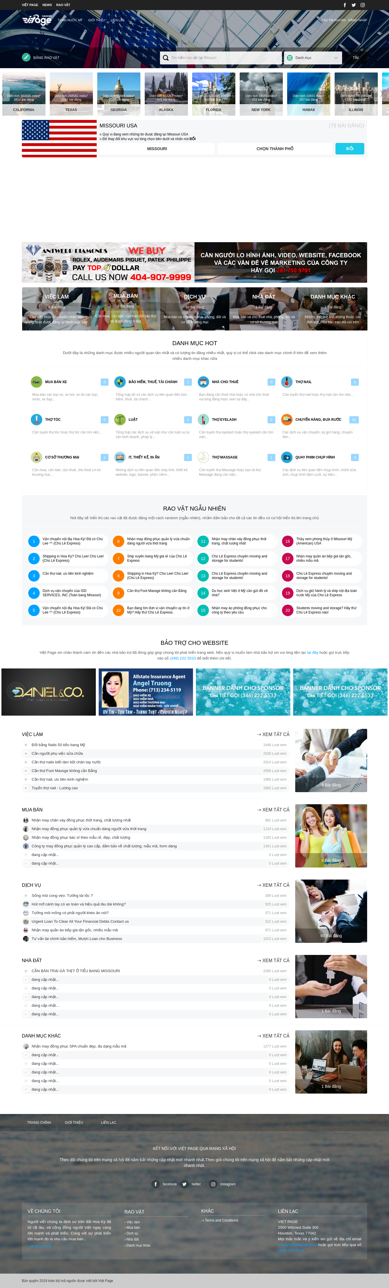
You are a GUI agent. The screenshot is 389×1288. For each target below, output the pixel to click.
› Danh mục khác (137, 1245)
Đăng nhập (357, 20)
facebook (164, 1184)
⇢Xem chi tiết (39, 1246)
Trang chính (39, 1123)
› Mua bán (132, 1228)
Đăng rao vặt (41, 57)
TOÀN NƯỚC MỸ (70, 20)
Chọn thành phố (275, 148)
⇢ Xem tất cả (273, 734)
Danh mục (303, 58)
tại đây (313, 652)
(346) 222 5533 (183, 658)
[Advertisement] (194, 202)
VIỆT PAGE (30, 5)
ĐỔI (350, 148)
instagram (222, 1184)
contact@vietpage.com (297, 1245)
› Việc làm (132, 1222)
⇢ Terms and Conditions (219, 1220)
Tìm (356, 58)
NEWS (47, 5)
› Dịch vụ (131, 1233)
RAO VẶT (63, 5)
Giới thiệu (96, 20)
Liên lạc (118, 20)
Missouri (157, 148)
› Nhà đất (131, 1239)
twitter (190, 1184)
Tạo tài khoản (333, 20)
